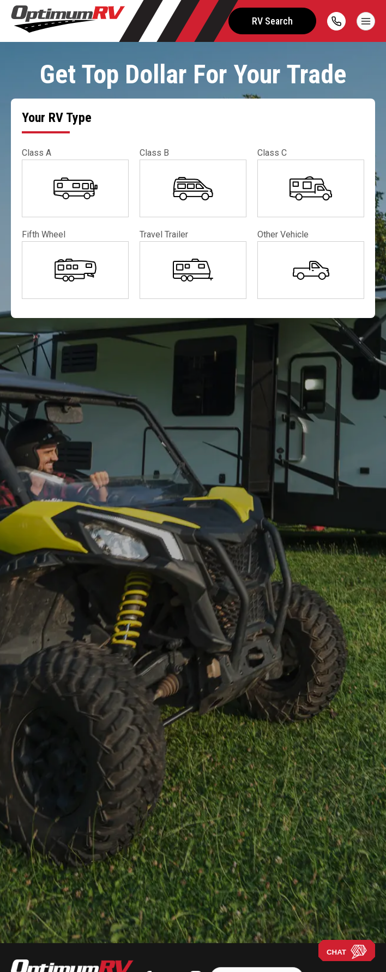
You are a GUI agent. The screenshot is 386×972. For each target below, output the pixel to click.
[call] (336, 21)
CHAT (347, 952)
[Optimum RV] (68, 20)
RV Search (272, 21)
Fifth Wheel (43, 234)
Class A (36, 153)
